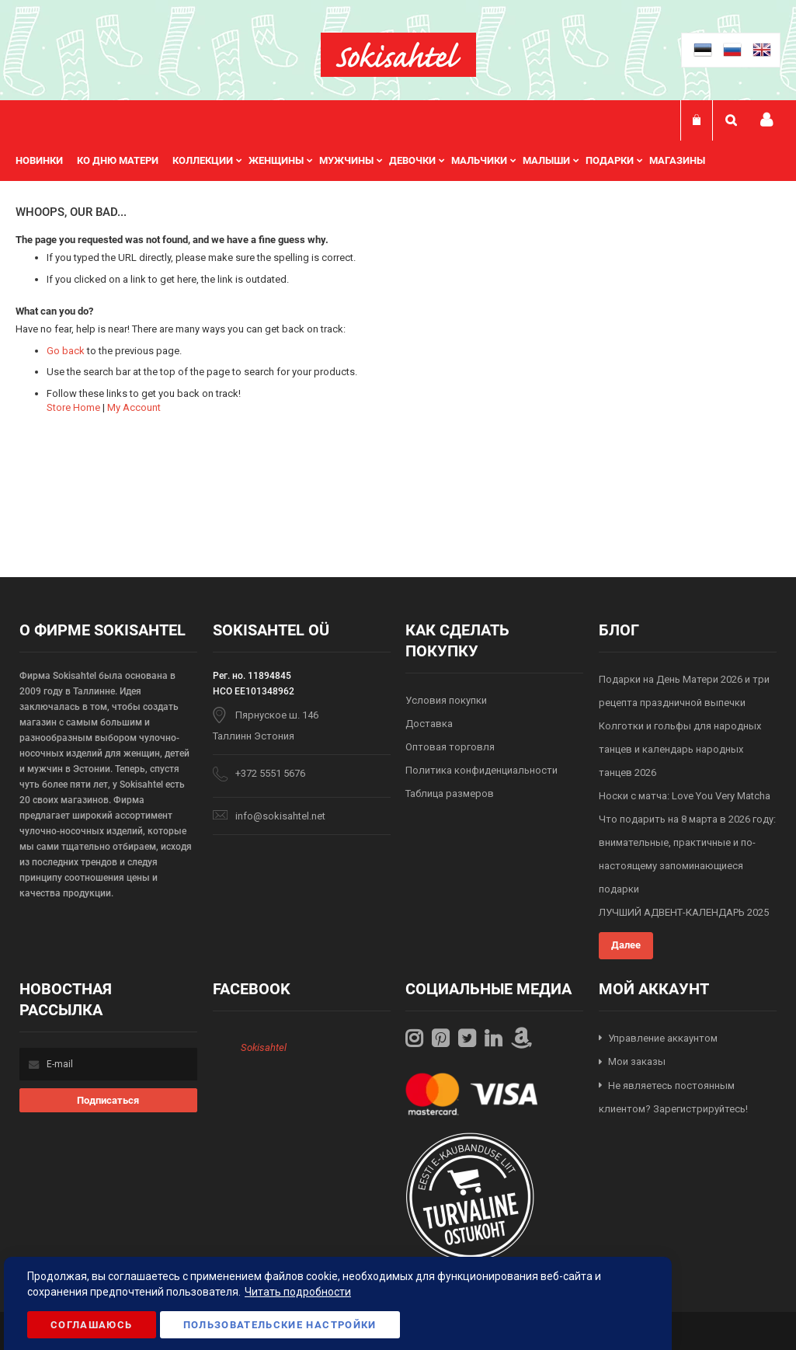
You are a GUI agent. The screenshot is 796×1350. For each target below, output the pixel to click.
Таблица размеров (449, 793)
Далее (626, 945)
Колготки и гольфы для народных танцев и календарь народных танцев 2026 (680, 749)
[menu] (368, 161)
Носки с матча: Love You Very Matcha (684, 796)
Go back (66, 351)
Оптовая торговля (450, 747)
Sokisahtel (264, 1047)
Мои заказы (637, 1061)
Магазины (677, 160)
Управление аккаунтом (663, 1038)
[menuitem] (46, 161)
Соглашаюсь (91, 1325)
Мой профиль (766, 120)
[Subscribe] (108, 1100)
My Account (134, 407)
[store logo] (398, 55)
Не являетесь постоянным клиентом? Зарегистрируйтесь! (673, 1097)
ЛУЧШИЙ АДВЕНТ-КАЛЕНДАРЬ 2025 (684, 912)
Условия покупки (446, 700)
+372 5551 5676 (270, 773)
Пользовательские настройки (280, 1325)
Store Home (73, 407)
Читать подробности (298, 1292)
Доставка (429, 723)
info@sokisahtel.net (280, 816)
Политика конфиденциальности (481, 770)
